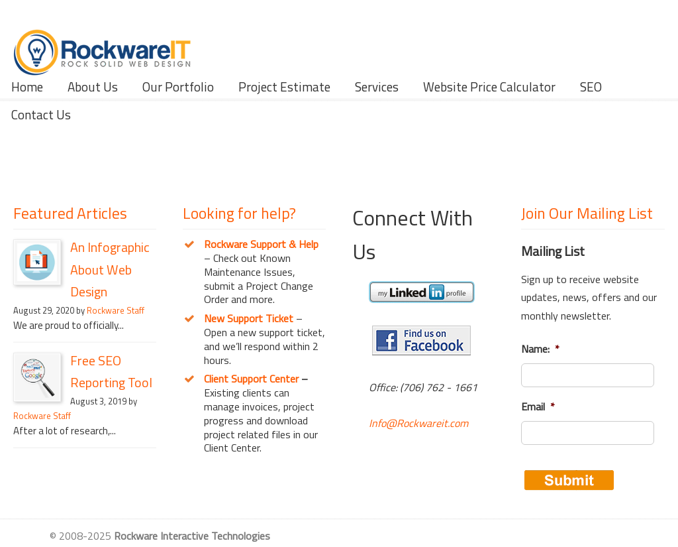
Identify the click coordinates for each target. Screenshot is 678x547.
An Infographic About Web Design (110, 269)
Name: (540, 349)
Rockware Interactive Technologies (102, 40)
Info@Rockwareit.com (418, 423)
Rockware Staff (115, 310)
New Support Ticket (248, 318)
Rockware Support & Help (261, 244)
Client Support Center (251, 379)
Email (538, 407)
